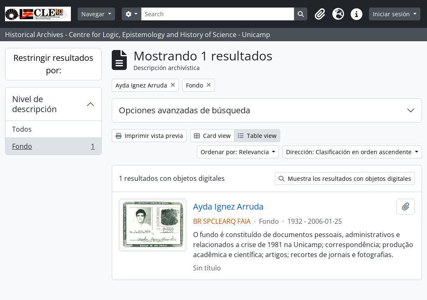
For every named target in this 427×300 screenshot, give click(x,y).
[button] (320, 14)
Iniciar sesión (392, 14)
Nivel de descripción (34, 104)
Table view (257, 136)
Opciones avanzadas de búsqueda (184, 110)
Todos (22, 129)
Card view (212, 136)
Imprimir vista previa (149, 136)
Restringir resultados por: (53, 64)
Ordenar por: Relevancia (236, 152)
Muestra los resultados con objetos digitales (345, 178)
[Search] (217, 14)
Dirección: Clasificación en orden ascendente (349, 152)
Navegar (93, 14)
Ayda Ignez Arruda (228, 207)
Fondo (53, 148)
